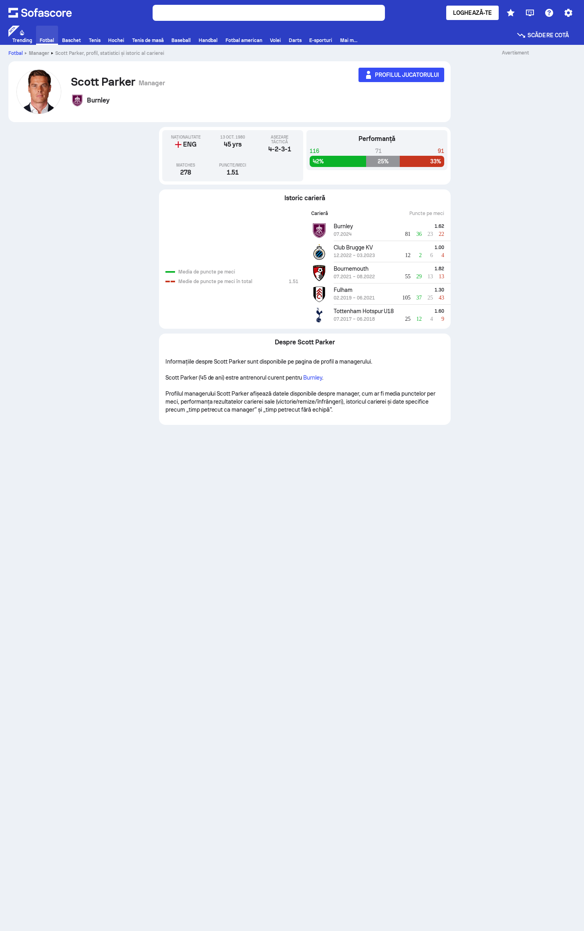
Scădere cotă (542, 35)
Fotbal (15, 53)
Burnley (312, 377)
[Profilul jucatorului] (401, 75)
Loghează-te (472, 13)
